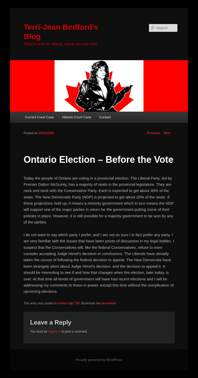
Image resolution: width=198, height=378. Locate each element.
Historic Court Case (76, 117)
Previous (151, 133)
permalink (108, 303)
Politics (63, 303)
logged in (54, 331)
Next (169, 133)
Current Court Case (39, 117)
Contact (105, 117)
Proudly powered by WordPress (99, 360)
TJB (77, 303)
